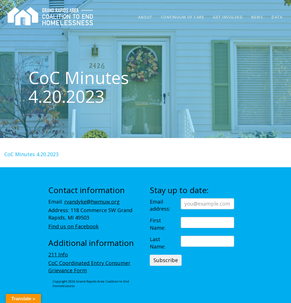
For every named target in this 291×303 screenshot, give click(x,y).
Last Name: (157, 243)
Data (277, 17)
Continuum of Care (183, 17)
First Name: (157, 224)
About (145, 17)
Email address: (160, 205)
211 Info (58, 254)
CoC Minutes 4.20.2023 (31, 154)
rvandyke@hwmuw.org (92, 201)
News (257, 17)
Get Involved (228, 17)
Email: (84, 201)
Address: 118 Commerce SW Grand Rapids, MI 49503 (90, 214)
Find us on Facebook (73, 226)
